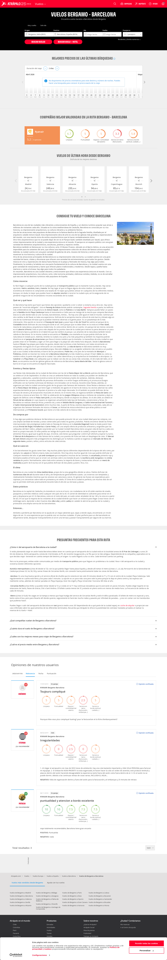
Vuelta (104, 30)
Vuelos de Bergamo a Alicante (20, 905)
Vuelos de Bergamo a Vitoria (99, 905)
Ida (85, 30)
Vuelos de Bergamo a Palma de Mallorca (47, 900)
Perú (14, 930)
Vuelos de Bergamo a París (72, 893)
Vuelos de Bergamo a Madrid (20, 893)
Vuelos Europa (38, 876)
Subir (150, 848)
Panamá (16, 933)
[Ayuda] (153, 3)
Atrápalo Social (89, 927)
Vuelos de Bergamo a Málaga (46, 893)
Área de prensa (89, 930)
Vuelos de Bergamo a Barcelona (21, 896)
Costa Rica (16, 936)
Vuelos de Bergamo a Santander (100, 899)
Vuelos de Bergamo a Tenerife (47, 904)
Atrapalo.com (16, 876)
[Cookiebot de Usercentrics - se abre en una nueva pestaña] (16, 955)
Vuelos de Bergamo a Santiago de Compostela (48, 908)
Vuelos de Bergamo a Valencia (21, 899)
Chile (14, 924)
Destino (56, 30)
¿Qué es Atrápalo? (90, 924)
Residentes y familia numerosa (129, 39)
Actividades (51, 927)
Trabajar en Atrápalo (91, 936)
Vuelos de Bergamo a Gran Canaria (74, 902)
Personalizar (146, 950)
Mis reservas (125, 925)
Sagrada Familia (89, 307)
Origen (27, 30)
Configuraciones (39, 955)
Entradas (50, 924)
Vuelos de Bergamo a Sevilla (20, 902)
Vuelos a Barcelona (69, 876)
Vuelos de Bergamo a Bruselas (99, 902)
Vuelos (26, 876)
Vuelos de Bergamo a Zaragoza (47, 896)
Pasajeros (126, 30)
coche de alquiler (127, 605)
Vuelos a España (52, 876)
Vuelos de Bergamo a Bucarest (100, 896)
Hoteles (49, 936)
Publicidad (87, 933)
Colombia (16, 927)
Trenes (49, 933)
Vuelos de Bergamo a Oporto (72, 899)
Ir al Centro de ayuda (128, 927)
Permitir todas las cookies (146, 943)
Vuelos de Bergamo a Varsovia (73, 905)
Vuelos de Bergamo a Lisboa (99, 893)
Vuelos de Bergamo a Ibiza (71, 896)
